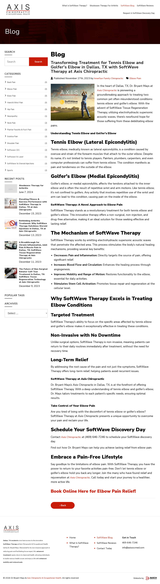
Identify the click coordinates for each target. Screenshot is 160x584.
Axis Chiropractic (107, 90)
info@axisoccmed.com (133, 547)
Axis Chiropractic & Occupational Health (44, 578)
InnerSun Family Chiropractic (109, 78)
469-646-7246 (130, 542)
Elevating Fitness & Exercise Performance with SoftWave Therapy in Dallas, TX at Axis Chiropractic (33, 204)
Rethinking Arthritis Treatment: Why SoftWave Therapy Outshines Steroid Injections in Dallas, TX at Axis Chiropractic (33, 226)
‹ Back (63, 505)
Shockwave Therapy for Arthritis (31, 187)
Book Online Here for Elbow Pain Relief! (99, 491)
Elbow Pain (137, 78)
